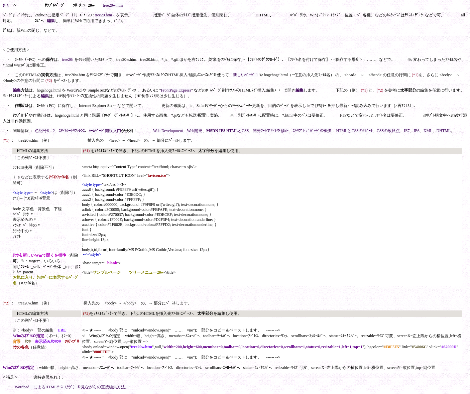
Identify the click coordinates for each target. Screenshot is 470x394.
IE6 (416, 130)
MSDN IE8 (215, 130)
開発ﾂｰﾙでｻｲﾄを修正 (271, 130)
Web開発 (194, 130)
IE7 (406, 130)
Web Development (168, 130)
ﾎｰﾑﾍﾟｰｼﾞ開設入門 (105, 130)
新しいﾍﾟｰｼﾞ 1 (245, 75)
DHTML (443, 130)
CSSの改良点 (388, 130)
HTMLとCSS (237, 130)
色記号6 (42, 130)
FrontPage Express (176, 90)
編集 (51, 20)
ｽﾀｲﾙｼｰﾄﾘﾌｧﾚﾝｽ (72, 130)
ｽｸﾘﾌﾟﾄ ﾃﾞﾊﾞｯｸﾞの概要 (312, 130)
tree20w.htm (113, 5)
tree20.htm (103, 15)
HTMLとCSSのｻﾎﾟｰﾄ (354, 130)
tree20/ (67, 59)
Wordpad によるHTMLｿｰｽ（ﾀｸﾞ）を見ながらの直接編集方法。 (72, 387)
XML (428, 130)
